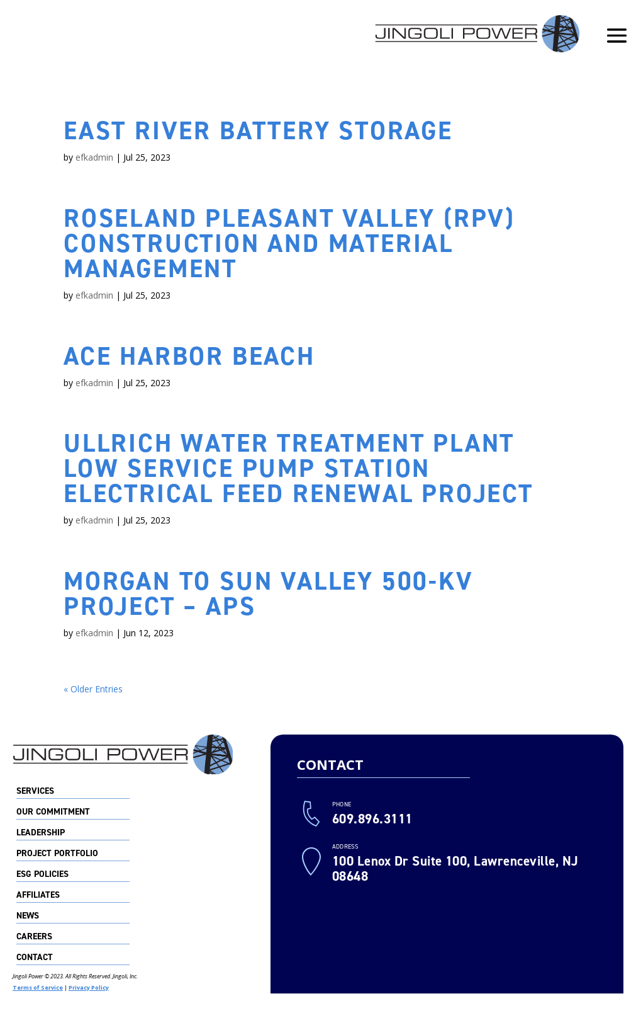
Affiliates (38, 896)
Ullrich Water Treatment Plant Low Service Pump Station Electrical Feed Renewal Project (298, 468)
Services (35, 792)
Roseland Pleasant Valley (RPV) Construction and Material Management (289, 243)
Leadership (40, 833)
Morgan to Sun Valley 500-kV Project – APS (269, 593)
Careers (34, 937)
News (27, 917)
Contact (34, 958)
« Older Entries (93, 689)
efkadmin (94, 157)
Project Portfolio (57, 854)
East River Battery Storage (258, 130)
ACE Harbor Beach (189, 356)
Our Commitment (53, 813)
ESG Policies (42, 875)
